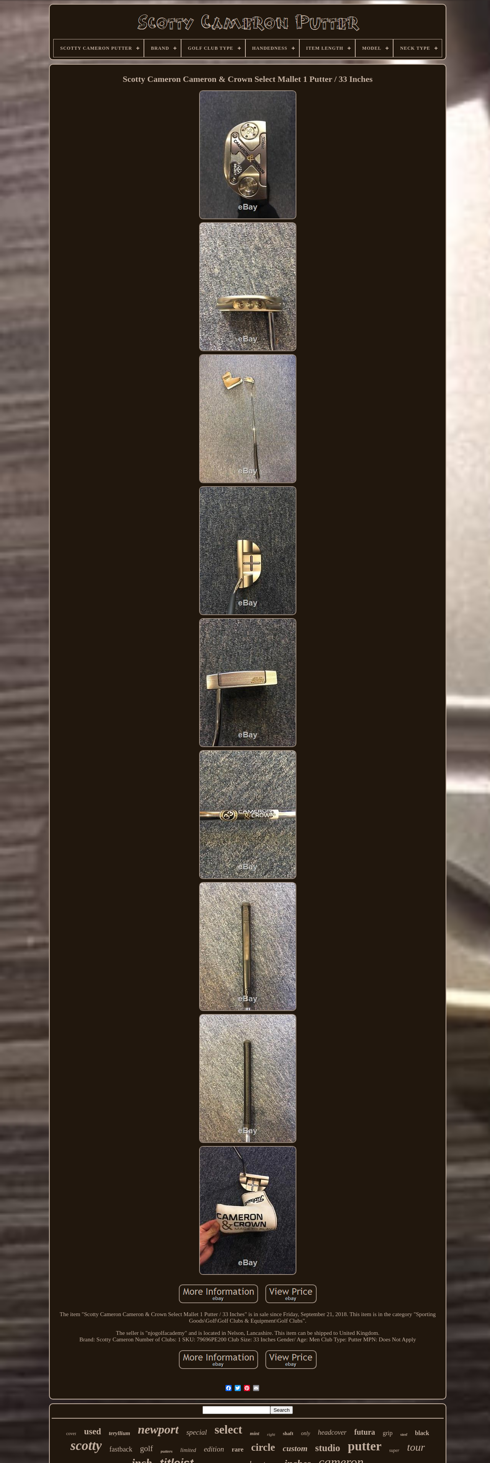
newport (158, 1429)
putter (365, 1446)
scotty (86, 1445)
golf (146, 1448)
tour (416, 1447)
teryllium (119, 1433)
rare (237, 1449)
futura (364, 1432)
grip (388, 1433)
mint (255, 1433)
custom (295, 1448)
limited (188, 1450)
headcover (332, 1432)
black (422, 1433)
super (394, 1450)
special (196, 1432)
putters (167, 1451)
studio (327, 1448)
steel (403, 1434)
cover (71, 1433)
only (305, 1433)
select (228, 1429)
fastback (120, 1449)
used (92, 1431)
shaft (288, 1433)
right (271, 1434)
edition (214, 1449)
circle (263, 1447)
